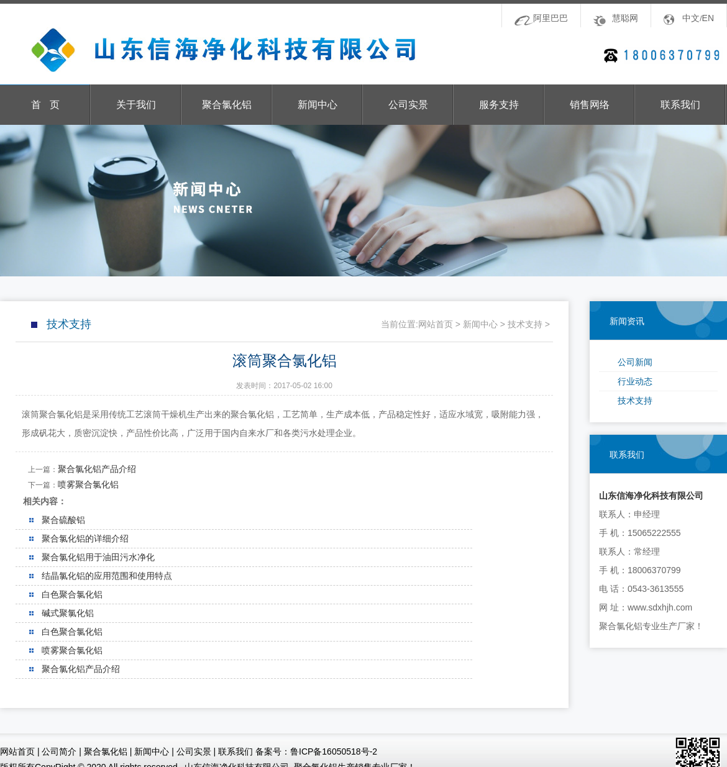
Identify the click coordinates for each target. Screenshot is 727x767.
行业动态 (635, 381)
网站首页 (435, 324)
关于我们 (136, 104)
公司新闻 (635, 362)
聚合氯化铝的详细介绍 (85, 538)
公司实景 (408, 104)
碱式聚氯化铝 (68, 613)
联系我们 (680, 104)
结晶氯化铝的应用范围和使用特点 (107, 576)
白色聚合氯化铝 (72, 594)
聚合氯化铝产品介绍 (97, 469)
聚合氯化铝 (227, 104)
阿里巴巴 (550, 18)
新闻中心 (317, 104)
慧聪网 (625, 18)
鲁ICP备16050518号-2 (333, 751)
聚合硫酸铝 (63, 520)
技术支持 (635, 401)
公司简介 (59, 751)
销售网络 (590, 104)
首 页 (45, 104)
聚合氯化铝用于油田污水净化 (98, 557)
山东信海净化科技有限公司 (211, 50)
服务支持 (499, 104)
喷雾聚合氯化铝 (88, 484)
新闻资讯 (627, 321)
